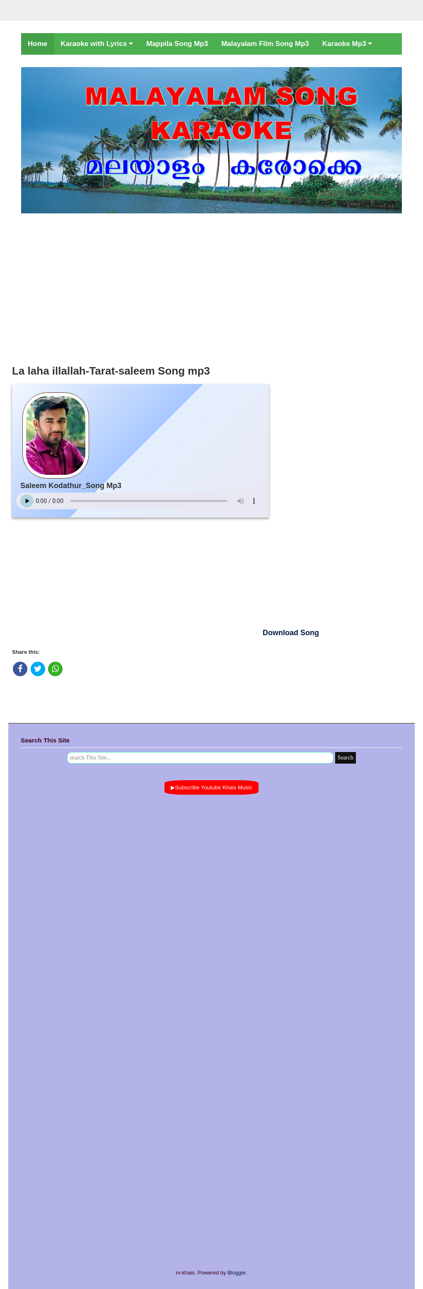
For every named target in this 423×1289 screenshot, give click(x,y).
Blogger (236, 1273)
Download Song (291, 633)
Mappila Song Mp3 (177, 44)
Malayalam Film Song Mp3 (265, 44)
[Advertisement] (211, 287)
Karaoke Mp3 (347, 44)
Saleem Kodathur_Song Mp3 (70, 485)
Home (37, 44)
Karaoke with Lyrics (96, 44)
